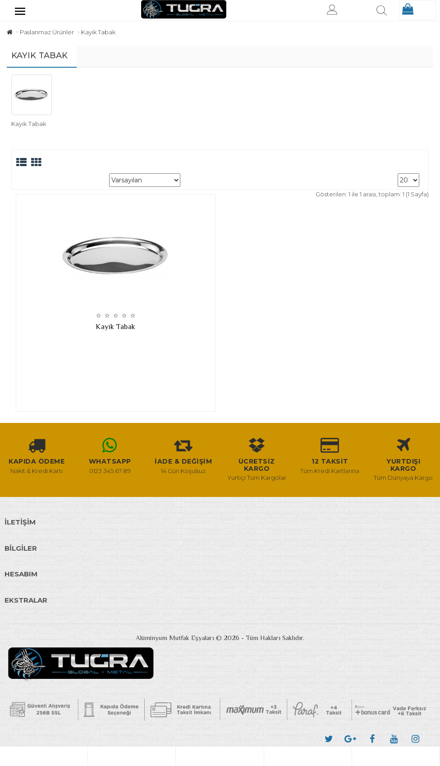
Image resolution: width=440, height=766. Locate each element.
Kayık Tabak (98, 32)
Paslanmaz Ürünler (47, 32)
